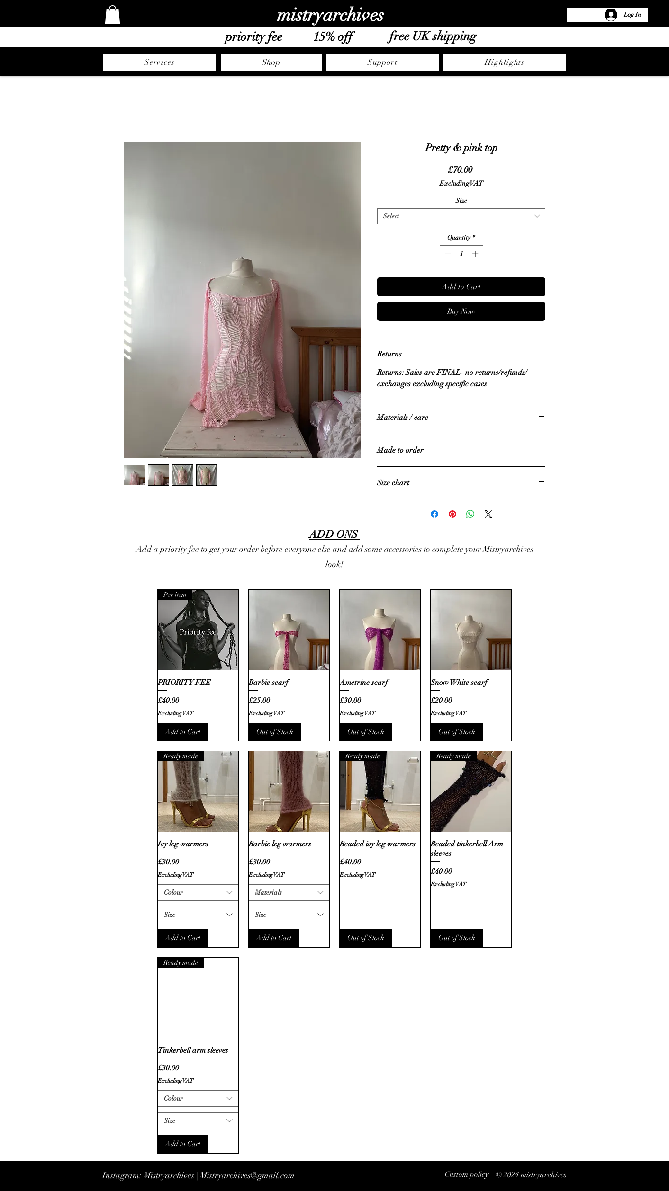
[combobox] (461, 216)
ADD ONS (334, 534)
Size (461, 200)
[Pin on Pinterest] (452, 514)
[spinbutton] (461, 254)
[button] (112, 14)
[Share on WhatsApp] (470, 514)
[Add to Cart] (183, 732)
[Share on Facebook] (434, 514)
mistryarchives (330, 15)
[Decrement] (446, 254)
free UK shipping (433, 36)
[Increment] (476, 254)
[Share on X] (488, 514)
